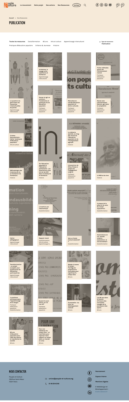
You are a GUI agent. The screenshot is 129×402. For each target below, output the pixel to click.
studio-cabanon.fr (101, 393)
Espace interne (100, 378)
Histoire (56, 45)
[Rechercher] (87, 5)
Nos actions (50, 5)
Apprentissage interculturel (74, 41)
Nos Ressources (63, 5)
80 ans (45, 41)
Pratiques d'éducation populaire (21, 45)
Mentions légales (101, 383)
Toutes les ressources (17, 41)
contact (76, 5)
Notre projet (38, 5)
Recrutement (100, 373)
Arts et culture (56, 41)
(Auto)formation (34, 41)
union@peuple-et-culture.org (60, 380)
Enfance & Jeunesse (42, 45)
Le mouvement (25, 5)
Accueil (11, 18)
